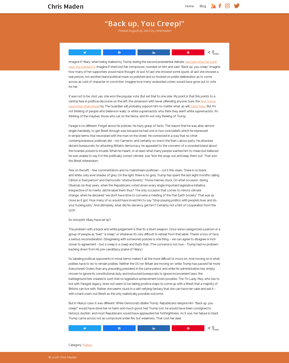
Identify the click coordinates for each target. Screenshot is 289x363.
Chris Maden (66, 6)
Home (189, 6)
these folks (197, 106)
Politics (87, 345)
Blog (203, 6)
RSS (214, 7)
